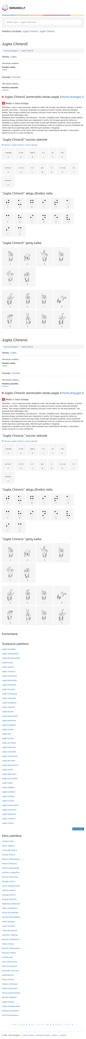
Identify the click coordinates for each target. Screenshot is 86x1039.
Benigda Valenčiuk (9, 899)
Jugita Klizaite (7, 663)
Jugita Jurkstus (8, 667)
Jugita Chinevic (47, 31)
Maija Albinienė (8, 975)
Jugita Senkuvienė (9, 810)
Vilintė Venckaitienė (9, 908)
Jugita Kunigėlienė (9, 703)
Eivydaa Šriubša (8, 855)
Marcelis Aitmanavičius (11, 948)
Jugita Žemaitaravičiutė (11, 658)
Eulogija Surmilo (8, 881)
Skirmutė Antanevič (9, 966)
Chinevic (5, 90)
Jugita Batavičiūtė (9, 721)
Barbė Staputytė (8, 922)
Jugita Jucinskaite (9, 743)
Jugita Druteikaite (9, 725)
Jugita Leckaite (8, 729)
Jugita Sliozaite (8, 712)
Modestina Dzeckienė (10, 1011)
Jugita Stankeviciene (10, 765)
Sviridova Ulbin (8, 841)
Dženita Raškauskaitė (10, 868)
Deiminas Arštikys (9, 953)
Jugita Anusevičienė (10, 778)
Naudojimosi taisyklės (43, 1035)
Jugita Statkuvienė (9, 774)
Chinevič (16, 77)
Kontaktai (62, 1035)
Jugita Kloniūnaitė (9, 685)
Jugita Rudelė (7, 770)
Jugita (13, 56)
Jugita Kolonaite (8, 689)
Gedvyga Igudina (8, 895)
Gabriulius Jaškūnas (10, 935)
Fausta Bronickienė (9, 930)
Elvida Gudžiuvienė (9, 988)
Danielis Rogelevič (9, 997)
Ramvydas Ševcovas (10, 971)
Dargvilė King (7, 957)
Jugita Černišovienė (10, 756)
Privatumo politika (28, 1035)
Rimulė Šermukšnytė (10, 913)
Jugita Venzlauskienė (10, 654)
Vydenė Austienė (8, 890)
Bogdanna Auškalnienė (11, 904)
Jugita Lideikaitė (8, 787)
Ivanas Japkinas (8, 846)
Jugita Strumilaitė (9, 649)
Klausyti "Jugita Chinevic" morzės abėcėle (19, 441)
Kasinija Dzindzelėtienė (11, 917)
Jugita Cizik (6, 734)
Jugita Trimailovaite (9, 694)
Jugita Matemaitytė (9, 680)
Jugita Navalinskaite (10, 716)
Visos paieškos (78, 829)
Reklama (55, 1035)
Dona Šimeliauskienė (10, 1015)
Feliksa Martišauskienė (11, 1006)
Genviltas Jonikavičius (10, 872)
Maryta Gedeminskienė (11, 993)
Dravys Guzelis (8, 979)
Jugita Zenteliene (9, 819)
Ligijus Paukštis (8, 1002)
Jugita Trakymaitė (9, 698)
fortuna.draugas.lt (72, 96)
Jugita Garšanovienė (10, 805)
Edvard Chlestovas (9, 864)
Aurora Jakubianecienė (11, 886)
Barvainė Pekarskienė (10, 939)
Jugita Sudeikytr (8, 796)
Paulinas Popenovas (10, 877)
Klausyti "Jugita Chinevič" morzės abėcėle (19, 145)
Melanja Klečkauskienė (11, 859)
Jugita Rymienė (8, 738)
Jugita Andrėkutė (8, 792)
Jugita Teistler (7, 783)
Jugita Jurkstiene (8, 671)
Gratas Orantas (8, 944)
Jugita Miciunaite (8, 761)
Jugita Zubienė (8, 823)
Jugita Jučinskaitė (9, 752)
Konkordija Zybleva (9, 850)
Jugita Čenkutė (8, 801)
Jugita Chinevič (30, 31)
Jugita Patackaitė (9, 747)
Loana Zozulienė (8, 926)
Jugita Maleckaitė (9, 814)
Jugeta (4, 70)
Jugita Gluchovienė (9, 676)
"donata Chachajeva (10, 984)
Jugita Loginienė (8, 707)
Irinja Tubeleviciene (9, 962)
